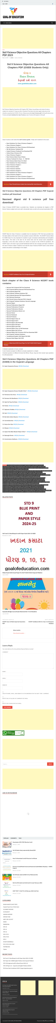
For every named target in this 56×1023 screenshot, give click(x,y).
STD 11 (5, 929)
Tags (20, 838)
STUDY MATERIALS (8, 941)
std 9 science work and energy (43, 490)
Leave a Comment (18, 57)
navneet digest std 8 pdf (35, 470)
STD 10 (5, 926)
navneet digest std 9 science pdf (10, 472)
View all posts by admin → (19, 633)
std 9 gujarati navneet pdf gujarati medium (38, 482)
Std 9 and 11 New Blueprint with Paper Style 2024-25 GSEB (18, 533)
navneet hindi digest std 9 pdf (10, 473)
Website (4, 685)
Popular (6, 838)
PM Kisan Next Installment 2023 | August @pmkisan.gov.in (18, 968)
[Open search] (52, 23)
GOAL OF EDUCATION (16, 1020)
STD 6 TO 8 (6, 936)
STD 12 (5, 931)
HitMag (51, 1020)
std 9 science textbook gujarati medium (12, 490)
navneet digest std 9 (47, 470)
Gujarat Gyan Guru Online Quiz (11, 907)
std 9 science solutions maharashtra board (23, 489)
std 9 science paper (7, 489)
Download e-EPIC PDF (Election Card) (22, 842)
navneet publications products (10, 476)
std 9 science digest (17, 486)
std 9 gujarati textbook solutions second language (15, 484)
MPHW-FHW (6, 917)
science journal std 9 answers (10, 480)
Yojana (5, 949)
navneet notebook (22, 473)
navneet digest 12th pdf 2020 (10, 468)
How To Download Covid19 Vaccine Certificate (25, 858)
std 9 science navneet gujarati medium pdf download (16, 487)
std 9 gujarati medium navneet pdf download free (15, 482)
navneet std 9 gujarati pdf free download (29, 476)
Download (26, 366)
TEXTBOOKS (6, 946)
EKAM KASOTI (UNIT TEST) (10, 904)
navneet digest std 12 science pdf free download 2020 (16, 470)
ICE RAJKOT (6, 912)
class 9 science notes (8, 466)
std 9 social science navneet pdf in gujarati (13, 491)
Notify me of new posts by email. (12, 703)
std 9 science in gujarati (38, 486)
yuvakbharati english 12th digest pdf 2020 (35, 491)
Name (4, 671)
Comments (14, 838)
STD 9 (3, 49)
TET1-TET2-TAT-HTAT (8, 944)
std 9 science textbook (40, 489)
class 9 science (27, 465)
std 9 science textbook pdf (29, 490)
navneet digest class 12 (23, 468)
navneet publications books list (10, 475)
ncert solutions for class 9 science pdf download (33, 477)
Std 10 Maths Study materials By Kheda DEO (24, 850)
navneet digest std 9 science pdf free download (30, 472)
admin (12, 57)
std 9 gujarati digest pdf (39, 480)
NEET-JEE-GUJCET (8, 919)
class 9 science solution (19, 466)
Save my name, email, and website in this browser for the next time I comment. (25, 693)
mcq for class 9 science (31, 466)
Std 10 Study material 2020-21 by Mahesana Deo (25, 874)
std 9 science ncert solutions (37, 487)
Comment (5, 652)
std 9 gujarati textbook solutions (11, 483)
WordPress (45, 1020)
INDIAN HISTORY (7, 914)
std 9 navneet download (35, 484)
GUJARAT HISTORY (8, 909)
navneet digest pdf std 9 (8, 469)
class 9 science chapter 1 (37, 465)
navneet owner (32, 473)
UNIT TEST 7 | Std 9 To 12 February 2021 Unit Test (26, 891)
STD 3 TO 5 (6, 934)
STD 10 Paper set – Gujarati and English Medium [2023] (17, 965)
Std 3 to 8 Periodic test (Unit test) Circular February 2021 (27, 882)
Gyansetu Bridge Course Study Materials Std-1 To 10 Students (19, 611)
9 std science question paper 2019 (15, 465)
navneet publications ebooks (43, 475)
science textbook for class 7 (25, 480)
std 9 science (45, 484)
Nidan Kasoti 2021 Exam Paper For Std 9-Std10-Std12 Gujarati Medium (22, 572)
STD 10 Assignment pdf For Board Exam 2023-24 (15, 963)
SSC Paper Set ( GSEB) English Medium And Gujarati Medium (18, 960)
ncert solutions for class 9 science (11, 477)
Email (4, 678)
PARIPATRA (6, 924)
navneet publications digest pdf (27, 475)
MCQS (20, 366)
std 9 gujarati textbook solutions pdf (29, 483)
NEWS (4, 921)
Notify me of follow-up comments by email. (15, 698)
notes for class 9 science (9, 479)
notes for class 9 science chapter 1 (24, 479)
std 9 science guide (26, 486)
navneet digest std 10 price (21, 469)
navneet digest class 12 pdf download (38, 468)
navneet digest (41, 466)
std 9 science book (7, 486)
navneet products (40, 473)
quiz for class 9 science (38, 479)
